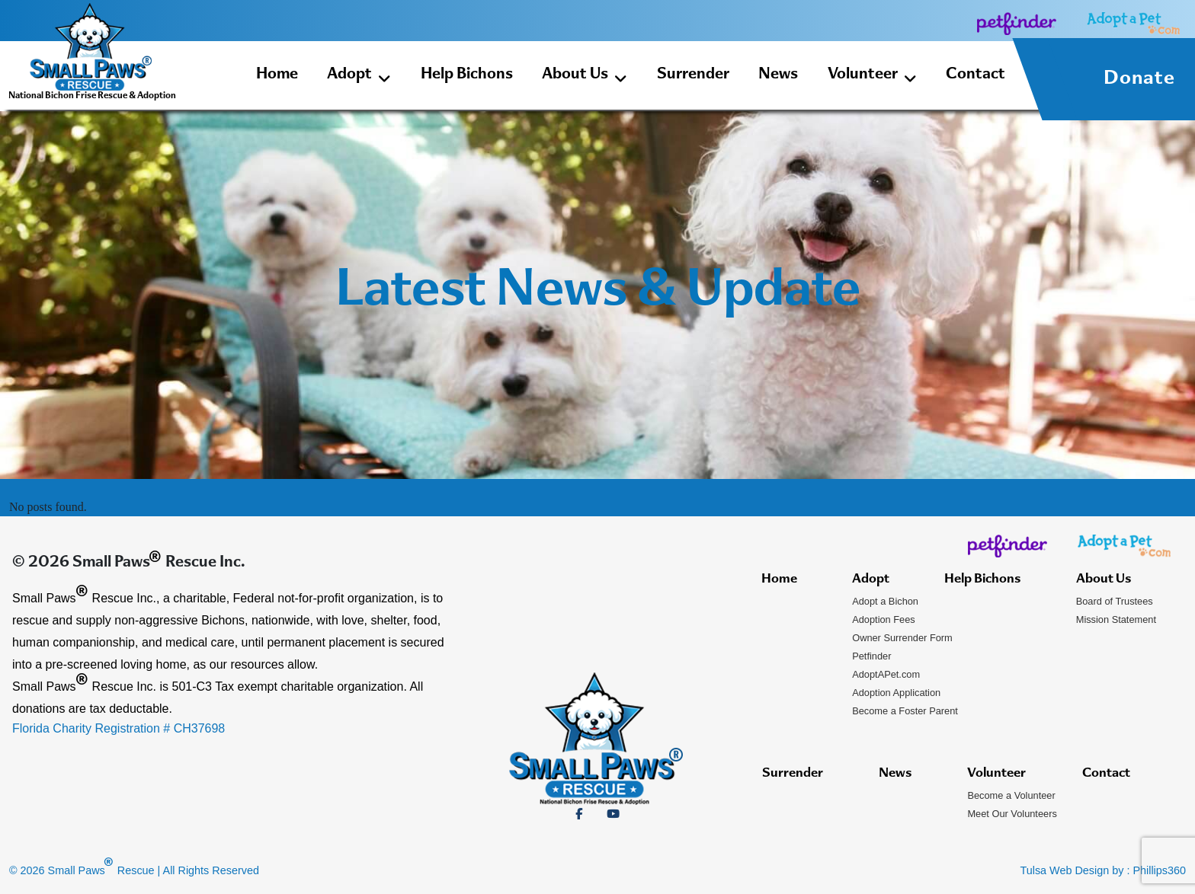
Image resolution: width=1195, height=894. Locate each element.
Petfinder (871, 656)
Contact (975, 75)
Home (277, 75)
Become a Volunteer (1011, 795)
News (778, 75)
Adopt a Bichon (885, 601)
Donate (1139, 79)
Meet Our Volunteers (1011, 813)
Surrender (693, 75)
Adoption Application (896, 692)
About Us (584, 77)
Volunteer (872, 77)
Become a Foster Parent (905, 711)
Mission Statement (1116, 619)
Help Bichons (467, 75)
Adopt (359, 77)
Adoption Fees (883, 619)
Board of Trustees (1114, 601)
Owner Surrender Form (902, 637)
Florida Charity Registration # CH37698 (118, 728)
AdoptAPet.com (886, 674)
